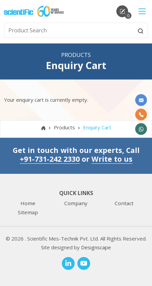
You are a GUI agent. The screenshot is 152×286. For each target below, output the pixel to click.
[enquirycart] (122, 11)
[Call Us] (141, 114)
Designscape (96, 247)
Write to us (111, 159)
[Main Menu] (142, 11)
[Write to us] (141, 100)
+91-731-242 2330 (50, 159)
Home (28, 203)
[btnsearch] (141, 30)
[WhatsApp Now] (141, 129)
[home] (19, 11)
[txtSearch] (69, 30)
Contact (124, 203)
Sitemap (28, 212)
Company (75, 203)
